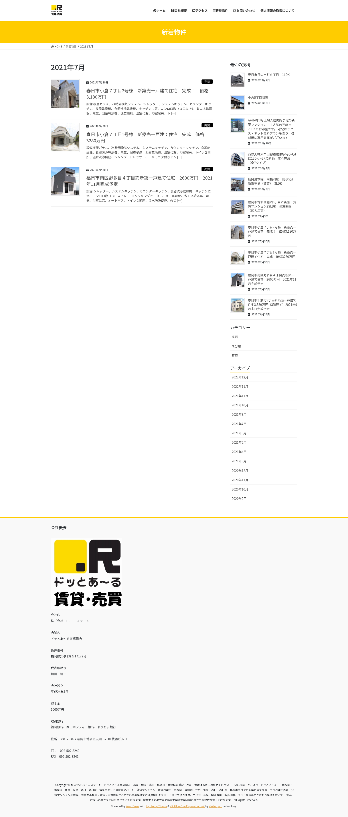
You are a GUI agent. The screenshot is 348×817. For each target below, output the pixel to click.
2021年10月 (240, 405)
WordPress (132, 806)
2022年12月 (240, 377)
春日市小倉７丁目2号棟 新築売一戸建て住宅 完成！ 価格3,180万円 (147, 93)
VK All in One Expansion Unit (187, 806)
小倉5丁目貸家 (258, 97)
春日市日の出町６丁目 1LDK (269, 74)
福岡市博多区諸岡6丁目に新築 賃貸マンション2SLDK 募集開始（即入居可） (272, 206)
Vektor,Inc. (215, 806)
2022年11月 (240, 386)
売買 (207, 81)
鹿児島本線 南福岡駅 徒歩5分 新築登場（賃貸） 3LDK (272, 181)
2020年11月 (240, 480)
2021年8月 (239, 414)
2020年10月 (240, 489)
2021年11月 (240, 396)
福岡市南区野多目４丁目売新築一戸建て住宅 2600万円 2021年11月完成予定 (149, 180)
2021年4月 (239, 451)
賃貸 (235, 355)
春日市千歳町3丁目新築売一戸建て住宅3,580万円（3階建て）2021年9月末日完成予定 (272, 304)
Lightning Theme (156, 806)
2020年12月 (240, 470)
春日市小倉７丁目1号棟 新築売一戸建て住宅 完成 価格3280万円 (145, 137)
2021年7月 (239, 423)
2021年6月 (239, 433)
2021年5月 (239, 442)
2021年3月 (239, 461)
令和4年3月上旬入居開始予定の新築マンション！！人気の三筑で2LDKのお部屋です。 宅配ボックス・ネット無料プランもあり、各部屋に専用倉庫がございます (271, 129)
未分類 (236, 346)
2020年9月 (239, 498)
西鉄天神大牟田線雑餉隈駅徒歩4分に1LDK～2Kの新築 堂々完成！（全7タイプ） (272, 158)
